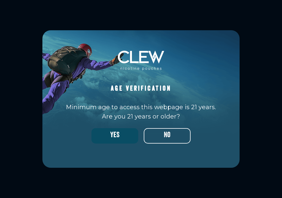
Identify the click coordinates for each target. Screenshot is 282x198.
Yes (115, 135)
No (167, 135)
